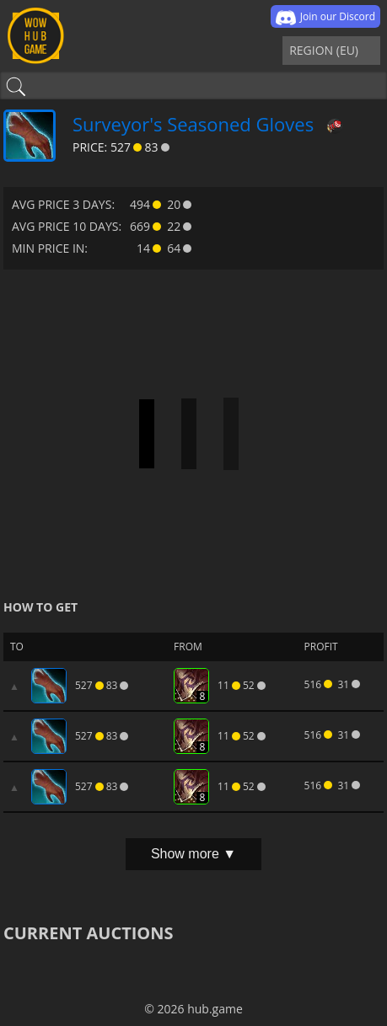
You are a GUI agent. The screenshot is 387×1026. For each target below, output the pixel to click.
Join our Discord (325, 18)
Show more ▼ (193, 854)
